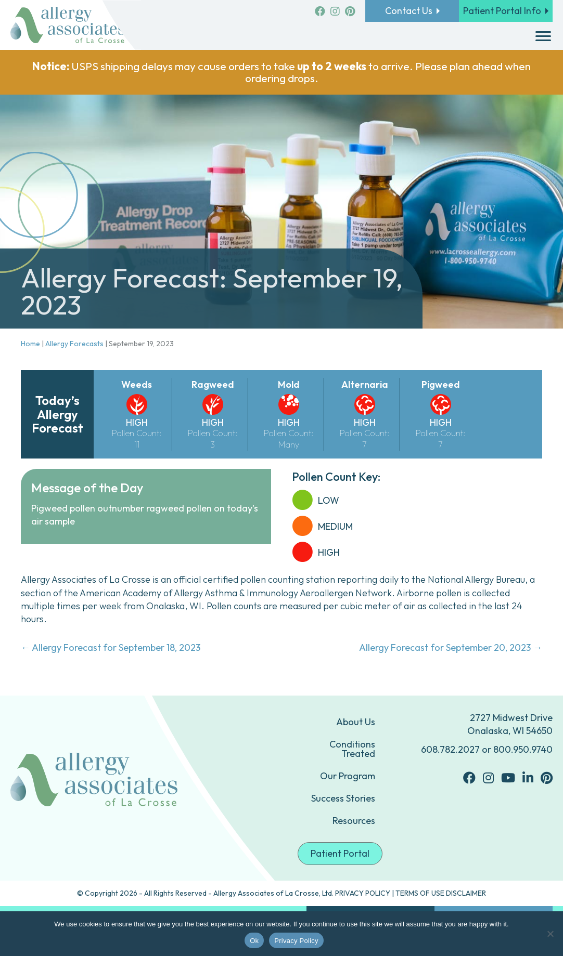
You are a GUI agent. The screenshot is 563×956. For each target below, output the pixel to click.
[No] (550, 933)
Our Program (347, 776)
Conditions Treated (352, 748)
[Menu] (543, 36)
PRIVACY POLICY (362, 893)
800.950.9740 (523, 749)
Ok (254, 941)
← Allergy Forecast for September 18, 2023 (110, 647)
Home (30, 343)
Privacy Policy (296, 941)
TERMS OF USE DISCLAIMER (440, 893)
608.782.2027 (450, 749)
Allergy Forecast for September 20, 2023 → (450, 647)
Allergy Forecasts (74, 343)
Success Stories (343, 798)
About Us (355, 722)
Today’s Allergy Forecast (57, 414)
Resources (353, 821)
